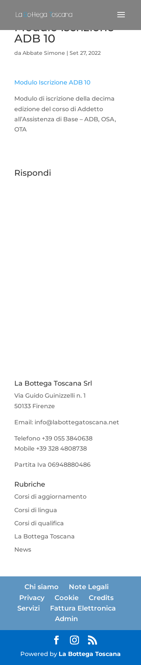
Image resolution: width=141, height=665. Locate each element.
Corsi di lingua (35, 510)
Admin (66, 619)
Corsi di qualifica (39, 523)
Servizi (28, 608)
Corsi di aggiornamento (50, 496)
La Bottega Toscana (44, 536)
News (22, 549)
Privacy (31, 598)
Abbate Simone (44, 53)
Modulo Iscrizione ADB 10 (52, 82)
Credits (101, 598)
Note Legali (89, 587)
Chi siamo (41, 587)
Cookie (67, 598)
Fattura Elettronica (83, 608)
